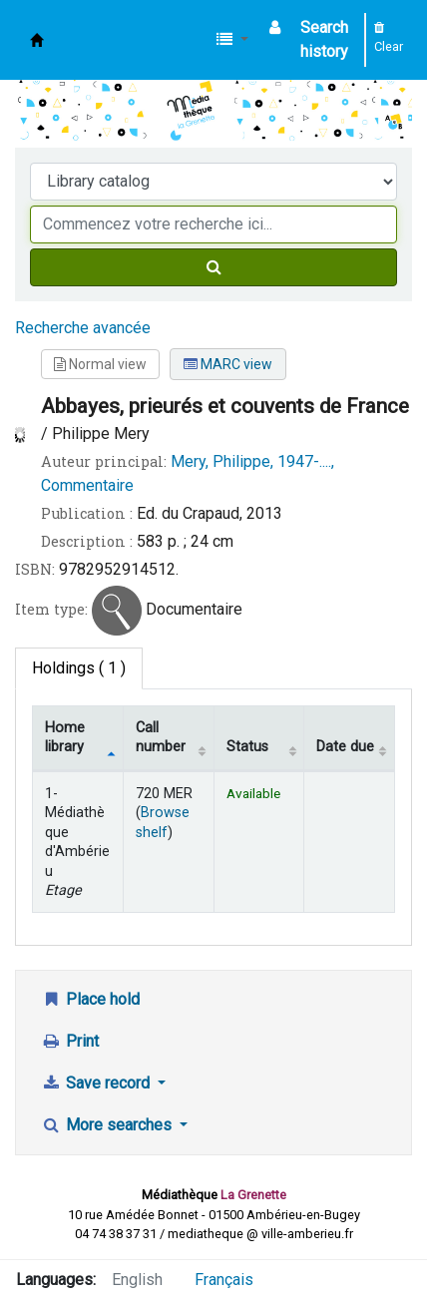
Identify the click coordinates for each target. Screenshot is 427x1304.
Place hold (90, 999)
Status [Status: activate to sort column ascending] (247, 746)
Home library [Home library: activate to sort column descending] (65, 737)
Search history (324, 39)
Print (70, 1041)
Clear (388, 38)
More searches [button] (108, 1124)
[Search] (213, 267)
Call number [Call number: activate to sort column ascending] (161, 737)
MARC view (228, 364)
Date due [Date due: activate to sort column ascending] (345, 746)
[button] (232, 40)
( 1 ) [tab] (79, 667)
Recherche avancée (83, 327)
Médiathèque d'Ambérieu (37, 40)
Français (224, 1279)
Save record (97, 1083)
